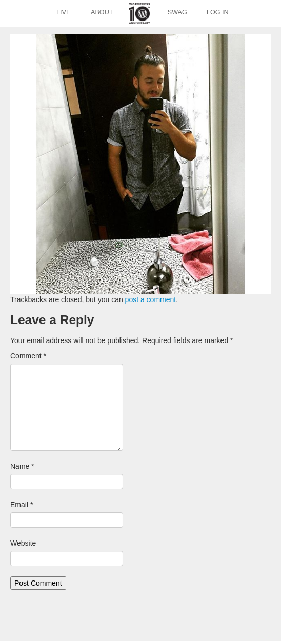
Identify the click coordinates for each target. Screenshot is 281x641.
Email (21, 504)
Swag (177, 12)
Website (23, 543)
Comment (28, 356)
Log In (218, 12)
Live (63, 12)
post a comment (150, 299)
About (102, 12)
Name (22, 466)
